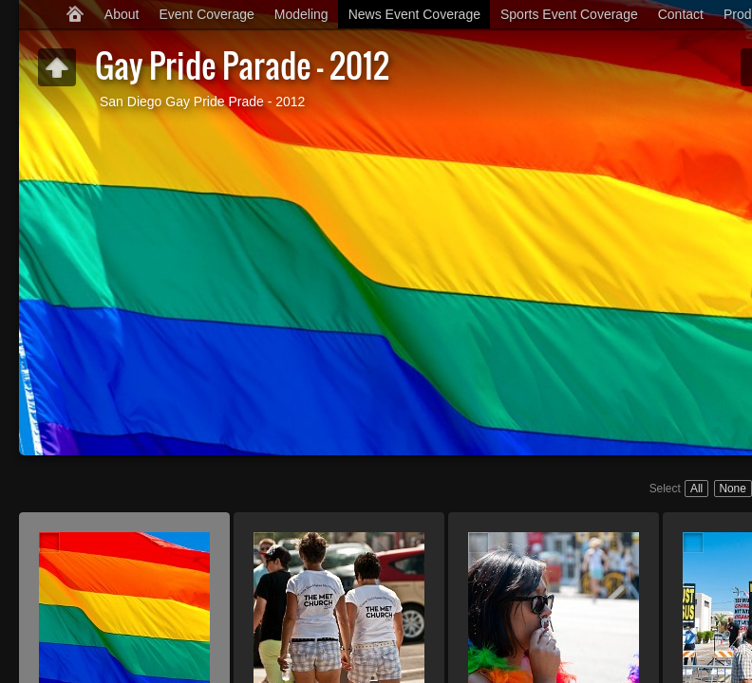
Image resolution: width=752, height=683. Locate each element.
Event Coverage (206, 14)
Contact (681, 14)
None (732, 488)
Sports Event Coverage (569, 14)
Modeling (301, 14)
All (696, 488)
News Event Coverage (414, 14)
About (122, 14)
